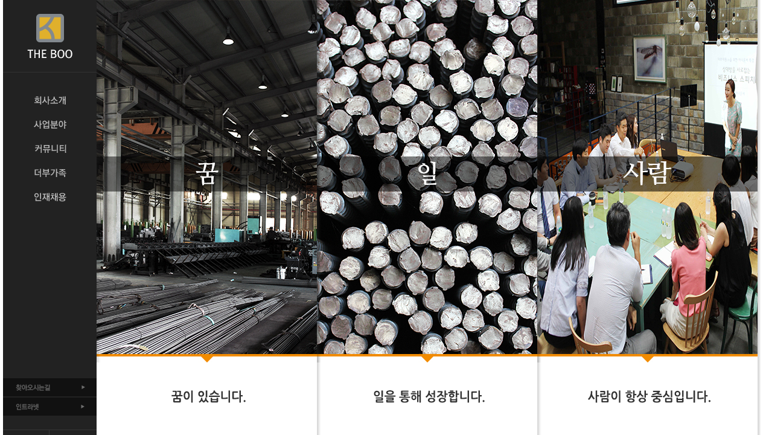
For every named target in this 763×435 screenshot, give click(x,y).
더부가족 (50, 173)
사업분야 (50, 124)
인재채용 (50, 197)
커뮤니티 (50, 149)
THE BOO (50, 36)
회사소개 (50, 100)
